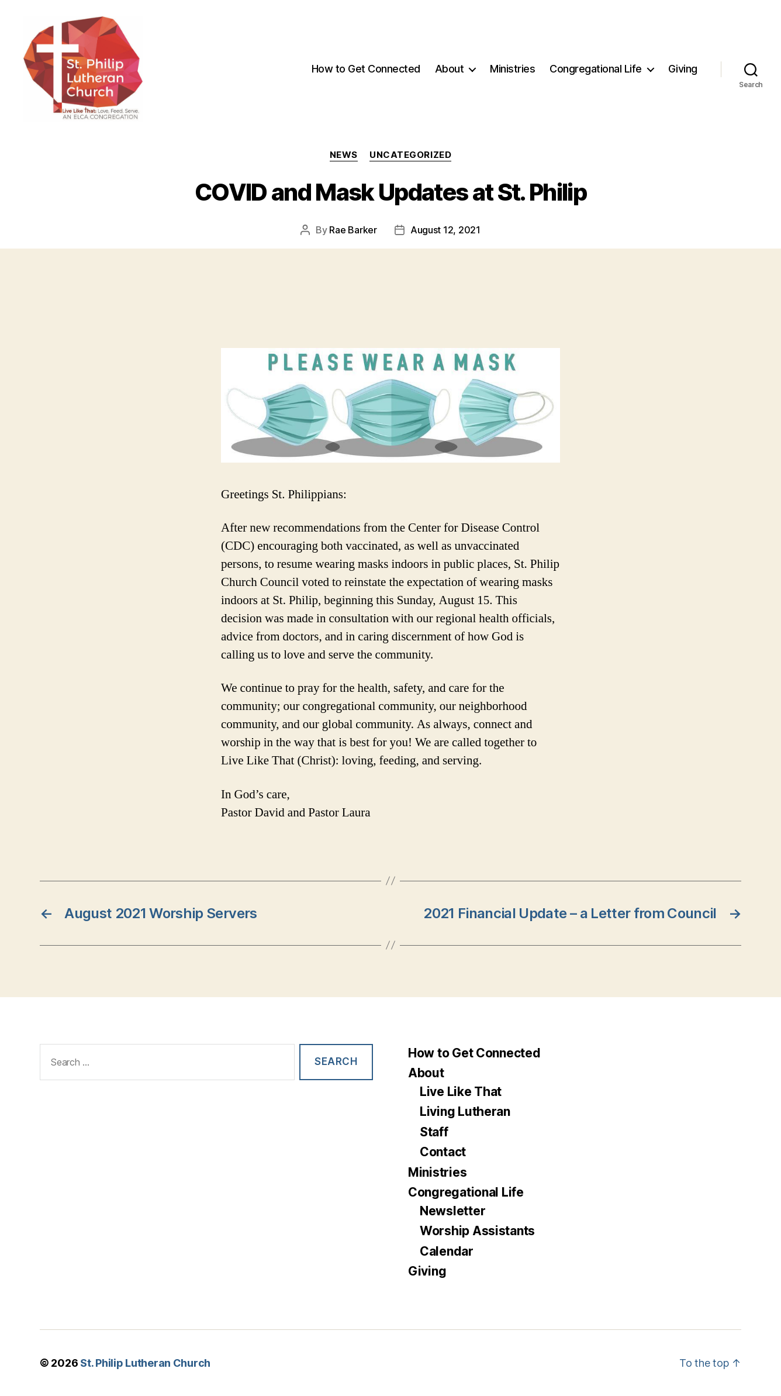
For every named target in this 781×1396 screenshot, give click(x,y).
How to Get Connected (366, 69)
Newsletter (452, 1211)
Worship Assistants (477, 1230)
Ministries (512, 69)
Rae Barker (352, 230)
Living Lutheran (465, 1111)
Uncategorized (410, 155)
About (449, 69)
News (344, 155)
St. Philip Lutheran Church (145, 1363)
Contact (443, 1152)
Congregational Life (596, 69)
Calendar (447, 1251)
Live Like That (461, 1091)
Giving (682, 69)
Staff (434, 1132)
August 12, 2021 (445, 230)
